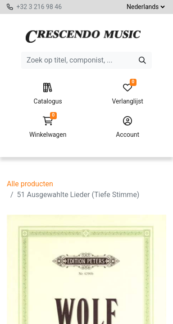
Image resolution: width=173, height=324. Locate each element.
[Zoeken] (142, 60)
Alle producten (30, 184)
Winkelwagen (47, 127)
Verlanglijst (127, 94)
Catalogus (47, 94)
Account (127, 127)
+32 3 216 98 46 (39, 6)
